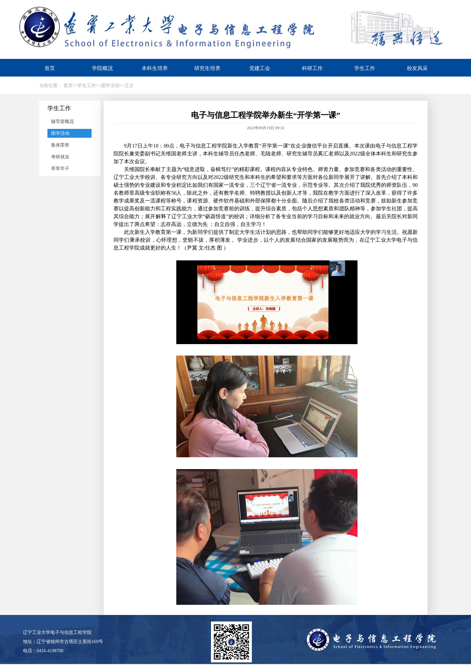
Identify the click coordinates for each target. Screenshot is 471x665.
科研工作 (312, 68)
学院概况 (102, 68)
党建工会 (259, 68)
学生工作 (364, 68)
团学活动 (60, 133)
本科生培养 (155, 68)
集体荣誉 (60, 145)
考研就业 (60, 156)
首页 (49, 68)
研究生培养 (207, 68)
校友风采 (417, 68)
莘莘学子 (60, 168)
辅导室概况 (62, 121)
